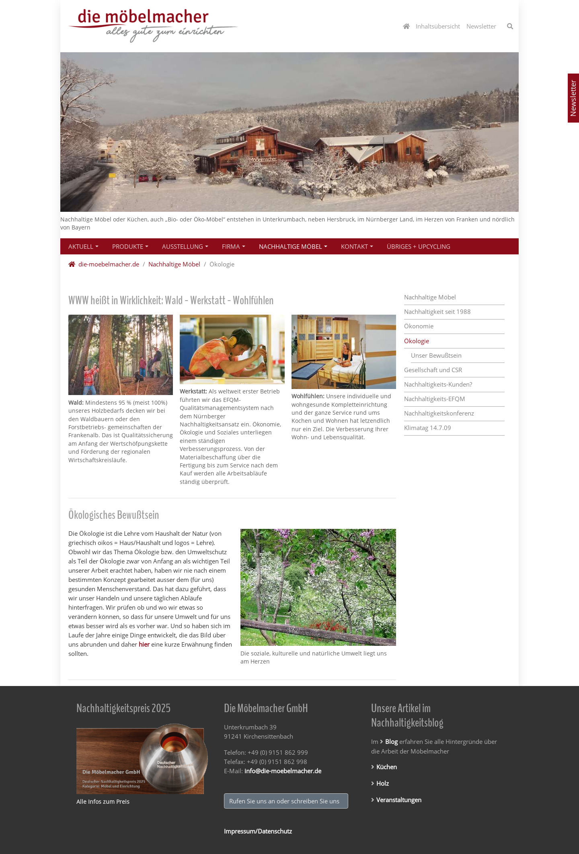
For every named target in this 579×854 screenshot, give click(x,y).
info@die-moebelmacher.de (282, 771)
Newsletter (573, 98)
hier (144, 644)
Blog (391, 741)
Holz (382, 783)
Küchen (386, 767)
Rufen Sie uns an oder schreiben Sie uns (286, 801)
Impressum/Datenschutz (258, 831)
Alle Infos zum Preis (102, 801)
